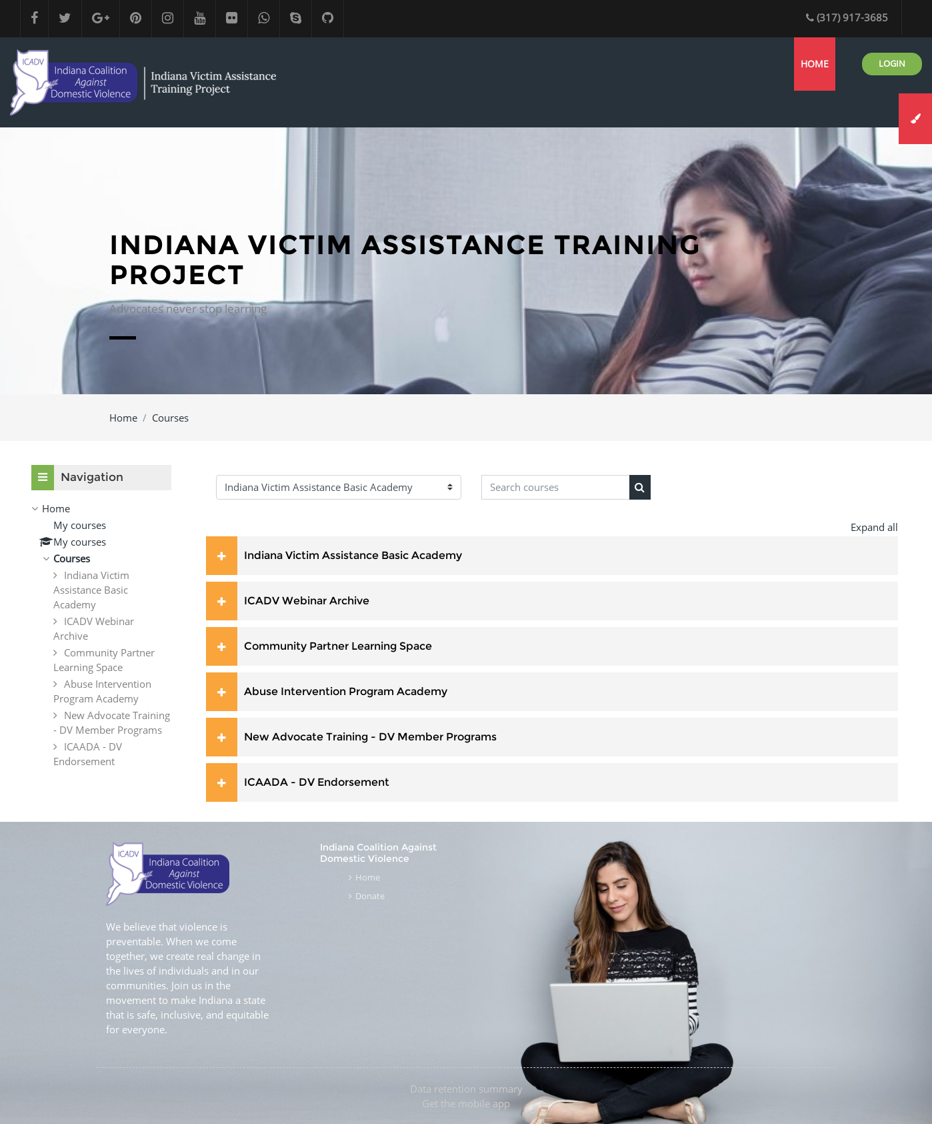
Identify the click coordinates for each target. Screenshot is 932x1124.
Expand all (874, 527)
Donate (370, 896)
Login (892, 63)
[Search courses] (555, 487)
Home (123, 417)
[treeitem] (101, 634)
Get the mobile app (466, 1103)
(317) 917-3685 (847, 17)
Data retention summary (466, 1088)
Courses (170, 417)
